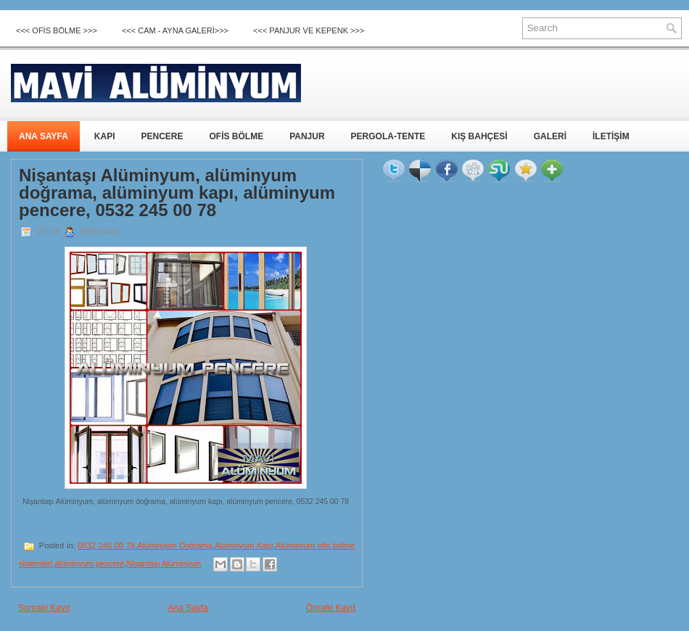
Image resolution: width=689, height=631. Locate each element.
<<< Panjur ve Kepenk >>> (308, 30)
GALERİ (550, 136)
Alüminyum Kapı (244, 545)
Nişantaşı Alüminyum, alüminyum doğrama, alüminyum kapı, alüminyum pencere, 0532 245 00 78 (177, 193)
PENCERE (162, 136)
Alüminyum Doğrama (175, 545)
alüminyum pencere (90, 563)
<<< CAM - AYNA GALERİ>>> (175, 30)
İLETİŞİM (611, 136)
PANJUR (306, 136)
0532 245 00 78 (106, 545)
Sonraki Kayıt (44, 608)
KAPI (104, 136)
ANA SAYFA (43, 136)
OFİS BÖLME (236, 136)
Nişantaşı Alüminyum (164, 563)
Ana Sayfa (187, 608)
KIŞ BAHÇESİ (479, 136)
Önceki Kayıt (330, 608)
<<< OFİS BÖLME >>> (56, 30)
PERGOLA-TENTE (388, 136)
